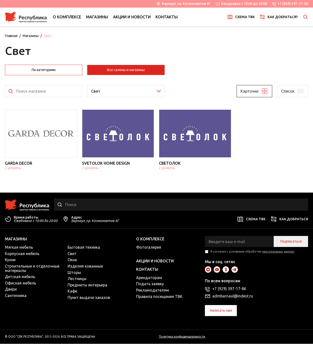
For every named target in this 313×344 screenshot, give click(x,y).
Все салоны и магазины (126, 70)
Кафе (72, 291)
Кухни (10, 260)
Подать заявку (150, 284)
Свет (72, 254)
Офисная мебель (20, 283)
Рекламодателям (152, 290)
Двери (11, 289)
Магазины (97, 17)
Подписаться (291, 242)
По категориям (44, 70)
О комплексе (67, 17)
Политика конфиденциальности (182, 337)
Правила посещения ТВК (159, 297)
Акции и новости (132, 17)
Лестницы (77, 279)
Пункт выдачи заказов (89, 297)
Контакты (167, 17)
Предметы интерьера (87, 285)
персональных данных (278, 252)
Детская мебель (20, 277)
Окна (72, 260)
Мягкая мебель (19, 248)
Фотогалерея (148, 248)
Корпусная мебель (22, 254)
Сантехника (16, 296)
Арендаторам (149, 278)
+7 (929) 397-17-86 (293, 4)
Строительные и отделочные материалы (32, 268)
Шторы (74, 272)
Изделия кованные (85, 266)
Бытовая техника (84, 248)
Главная (11, 36)
